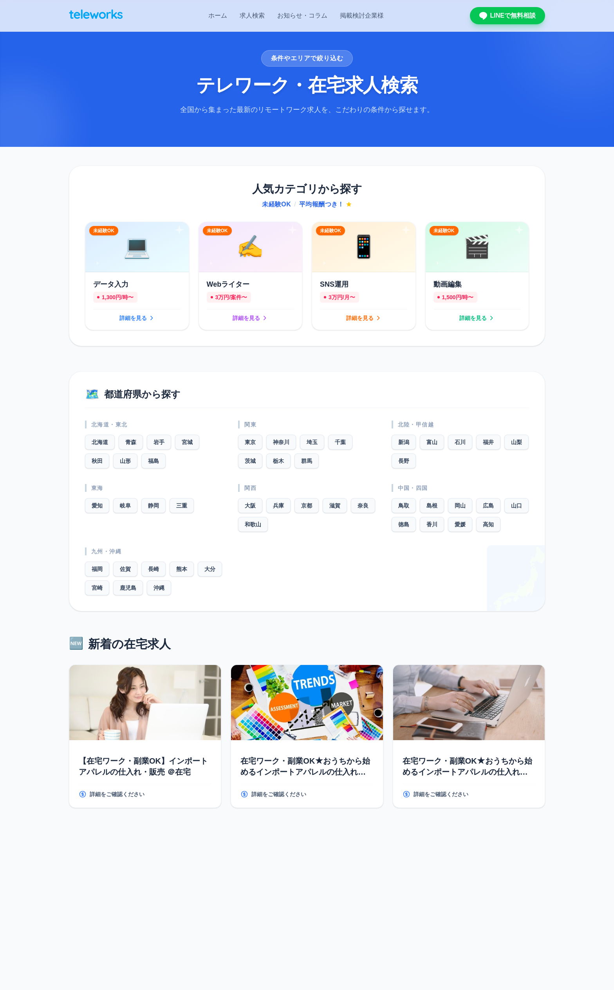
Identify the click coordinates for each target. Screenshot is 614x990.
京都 (306, 505)
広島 (488, 505)
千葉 (340, 442)
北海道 (100, 442)
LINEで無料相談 (507, 16)
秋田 (97, 461)
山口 (516, 505)
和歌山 (253, 524)
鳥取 (403, 505)
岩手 (159, 442)
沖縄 (159, 588)
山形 (125, 461)
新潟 (403, 442)
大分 (209, 569)
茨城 (250, 461)
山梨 (516, 442)
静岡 (153, 505)
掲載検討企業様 (362, 15)
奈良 (363, 505)
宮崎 (97, 588)
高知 (488, 524)
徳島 (403, 524)
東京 (250, 442)
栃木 (278, 461)
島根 (431, 505)
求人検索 (252, 15)
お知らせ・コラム (302, 15)
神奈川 (281, 442)
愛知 (97, 505)
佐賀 (125, 569)
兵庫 (278, 505)
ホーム (217, 15)
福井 (488, 442)
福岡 (97, 569)
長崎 (153, 569)
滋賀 (334, 505)
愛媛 (460, 524)
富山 (431, 442)
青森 (130, 442)
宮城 (187, 442)
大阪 (250, 505)
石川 (460, 442)
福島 (153, 461)
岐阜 (125, 505)
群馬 (306, 461)
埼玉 (312, 442)
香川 (431, 524)
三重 (181, 505)
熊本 (181, 569)
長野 (403, 461)
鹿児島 (128, 588)
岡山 (460, 505)
